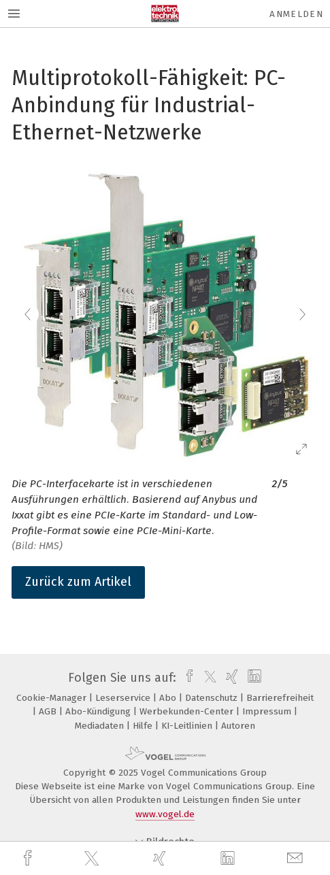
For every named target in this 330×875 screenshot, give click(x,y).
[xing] (161, 858)
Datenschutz (212, 698)
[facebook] (29, 858)
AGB (49, 711)
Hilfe (144, 725)
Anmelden (296, 14)
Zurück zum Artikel (78, 581)
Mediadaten (101, 725)
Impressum (268, 711)
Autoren (238, 725)
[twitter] (93, 858)
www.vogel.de (165, 814)
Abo (169, 698)
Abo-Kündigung (99, 711)
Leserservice (124, 698)
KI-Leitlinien (188, 725)
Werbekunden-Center (187, 711)
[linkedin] (229, 859)
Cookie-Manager (52, 698)
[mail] (296, 858)
